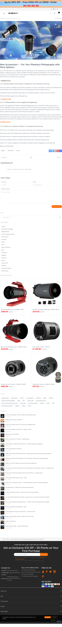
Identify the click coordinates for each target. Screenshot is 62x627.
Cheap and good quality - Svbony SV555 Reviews (16, 527)
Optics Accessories (5, 248)
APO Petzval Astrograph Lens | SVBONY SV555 (13, 348)
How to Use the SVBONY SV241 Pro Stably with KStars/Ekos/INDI (20, 416)
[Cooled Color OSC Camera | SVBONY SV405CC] (15, 369)
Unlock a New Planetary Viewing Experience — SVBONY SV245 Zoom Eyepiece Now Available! (27, 503)
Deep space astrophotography (8, 401)
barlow (18, 150)
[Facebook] (46, 572)
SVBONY (42, 404)
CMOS (18, 401)
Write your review (5, 189)
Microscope (4, 253)
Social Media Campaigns (7, 230)
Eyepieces (3, 256)
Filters (2, 245)
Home (4, 540)
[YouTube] (43, 572)
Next (59, 157)
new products (11, 150)
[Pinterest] (43, 577)
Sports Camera (5, 238)
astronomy (38, 399)
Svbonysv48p (30, 401)
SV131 (53, 404)
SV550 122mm (4, 272)
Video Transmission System (8, 235)
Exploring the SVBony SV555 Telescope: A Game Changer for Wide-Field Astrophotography (26, 459)
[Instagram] (54, 572)
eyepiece (3, 150)
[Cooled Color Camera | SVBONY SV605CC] (47, 369)
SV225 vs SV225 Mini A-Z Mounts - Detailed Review (17, 440)
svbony (29, 407)
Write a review (56, 207)
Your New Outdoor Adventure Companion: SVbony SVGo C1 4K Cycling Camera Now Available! (27, 498)
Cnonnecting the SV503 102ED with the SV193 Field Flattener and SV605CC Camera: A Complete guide (29, 469)
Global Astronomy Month (7, 407)
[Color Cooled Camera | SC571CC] (47, 332)
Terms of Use (41, 558)
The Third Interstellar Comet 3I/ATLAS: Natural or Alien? (18, 430)
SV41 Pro (22, 399)
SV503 (47, 404)
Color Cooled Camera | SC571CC (41, 348)
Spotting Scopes (5, 232)
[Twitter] (50, 572)
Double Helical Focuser (41, 401)
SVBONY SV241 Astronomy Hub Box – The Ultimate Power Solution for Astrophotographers (26, 483)
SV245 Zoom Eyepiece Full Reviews (13, 449)
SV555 (3, 243)
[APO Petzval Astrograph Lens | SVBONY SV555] (15, 332)
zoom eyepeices (29, 399)
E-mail (34, 182)
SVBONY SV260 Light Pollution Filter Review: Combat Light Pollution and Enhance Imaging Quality (28, 454)
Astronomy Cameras (6, 269)
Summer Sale (4, 264)
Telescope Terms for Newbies (12, 435)
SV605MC (17, 407)
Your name (3, 182)
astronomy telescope (33, 404)
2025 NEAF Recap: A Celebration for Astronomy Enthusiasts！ (19, 488)
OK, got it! (47, 617)
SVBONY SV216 (6, 99)
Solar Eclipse (23, 404)
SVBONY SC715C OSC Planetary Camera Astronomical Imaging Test (21, 464)
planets (45, 399)
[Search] (31, 218)
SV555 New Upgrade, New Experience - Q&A (15, 508)
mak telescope (14, 399)
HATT (24, 401)
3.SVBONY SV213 (5, 122)
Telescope (3, 266)
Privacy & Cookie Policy (20, 560)
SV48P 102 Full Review (10, 522)
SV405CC (51, 399)
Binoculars (3, 259)
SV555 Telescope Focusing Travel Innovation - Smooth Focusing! (20, 512)
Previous (4, 157)
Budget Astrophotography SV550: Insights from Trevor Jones (19, 517)
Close (54, 617)
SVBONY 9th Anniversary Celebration (14, 420)
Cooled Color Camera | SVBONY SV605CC (44, 385)
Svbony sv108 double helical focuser (10, 404)
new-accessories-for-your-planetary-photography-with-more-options (27, 540)
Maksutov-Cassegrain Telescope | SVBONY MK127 (46, 310)
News (2, 251)
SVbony (23, 407)
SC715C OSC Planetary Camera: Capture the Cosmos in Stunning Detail (21, 493)
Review (3, 261)
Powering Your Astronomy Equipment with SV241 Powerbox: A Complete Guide (23, 474)
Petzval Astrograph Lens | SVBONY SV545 (12, 310)
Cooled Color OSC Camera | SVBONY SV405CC (13, 385)
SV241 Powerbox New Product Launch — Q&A (16, 478)
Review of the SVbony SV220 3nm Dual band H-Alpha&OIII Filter (20, 425)
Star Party (3, 240)
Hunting (3, 227)
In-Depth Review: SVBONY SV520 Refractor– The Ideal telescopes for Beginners (24, 445)
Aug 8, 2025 (58, 18)
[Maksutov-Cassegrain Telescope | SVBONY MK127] (47, 295)
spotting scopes (5, 399)
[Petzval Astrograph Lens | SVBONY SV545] (15, 295)
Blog (8, 540)
